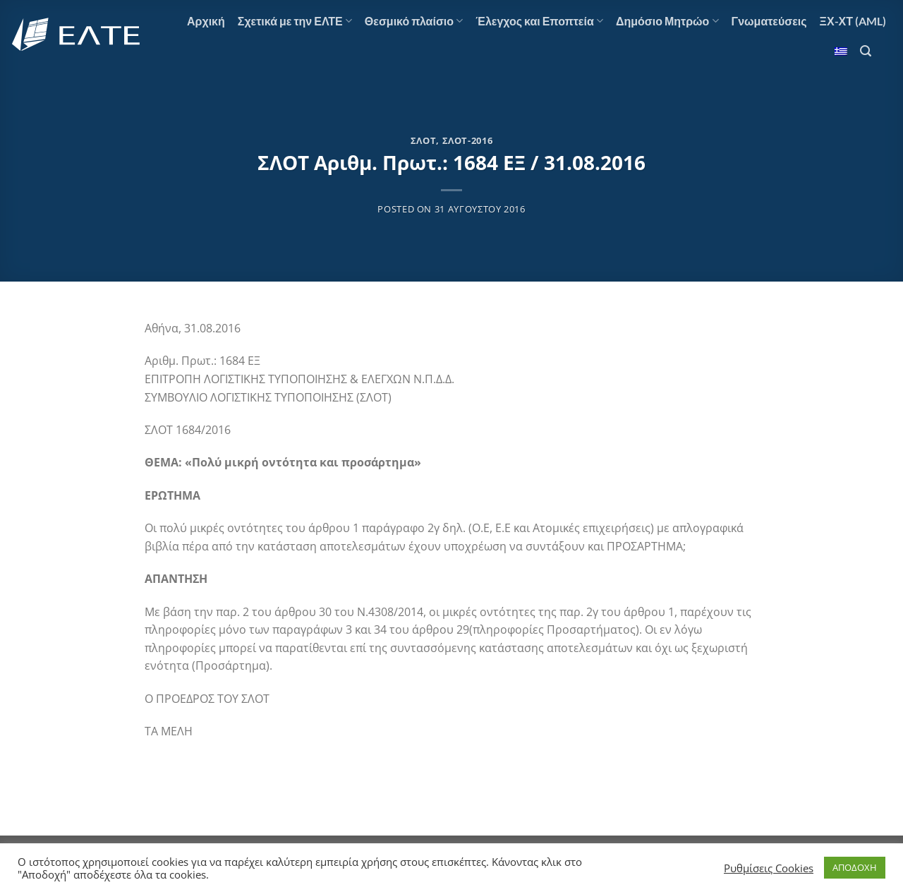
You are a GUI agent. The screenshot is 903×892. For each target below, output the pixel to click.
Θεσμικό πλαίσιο (414, 21)
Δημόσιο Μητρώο (667, 21)
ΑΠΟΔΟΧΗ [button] (854, 867)
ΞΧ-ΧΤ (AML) (853, 21)
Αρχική (206, 21)
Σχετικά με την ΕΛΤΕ (295, 21)
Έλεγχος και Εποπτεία (539, 21)
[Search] (865, 51)
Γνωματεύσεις (769, 21)
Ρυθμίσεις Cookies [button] (768, 868)
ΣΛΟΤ (424, 140)
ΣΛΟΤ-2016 (467, 140)
